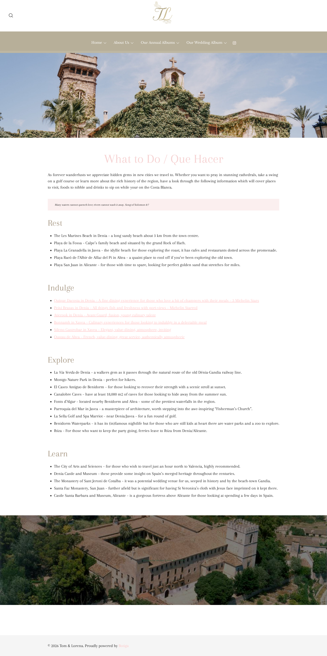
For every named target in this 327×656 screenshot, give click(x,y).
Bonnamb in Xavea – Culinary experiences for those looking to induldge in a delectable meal (130, 322)
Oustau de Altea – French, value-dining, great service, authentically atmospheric (119, 337)
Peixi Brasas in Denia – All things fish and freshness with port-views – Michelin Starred (125, 307)
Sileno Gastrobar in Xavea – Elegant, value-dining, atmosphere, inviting (112, 329)
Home (96, 42)
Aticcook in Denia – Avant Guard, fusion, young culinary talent (105, 315)
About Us (121, 42)
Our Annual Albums (158, 42)
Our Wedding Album (204, 42)
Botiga (124, 645)
